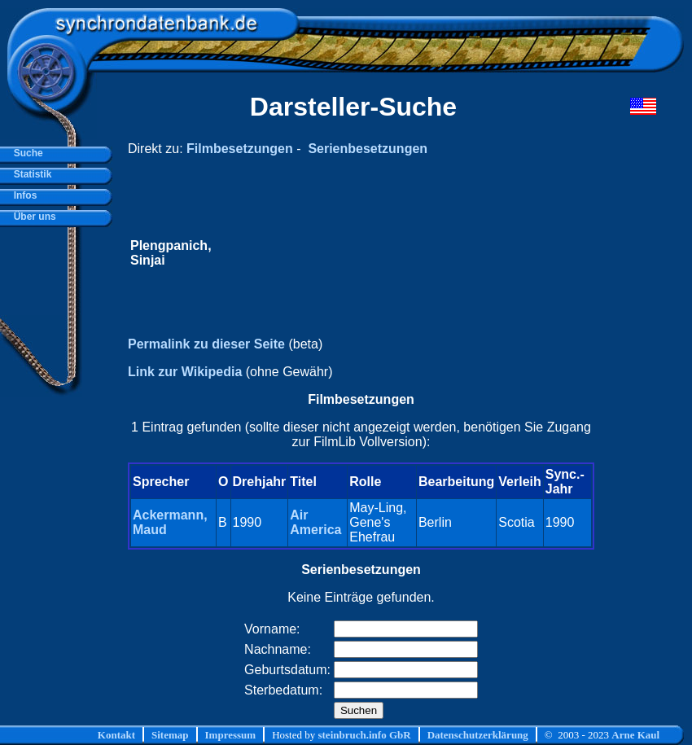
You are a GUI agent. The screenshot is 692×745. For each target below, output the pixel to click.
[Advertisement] (403, 253)
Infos (22, 195)
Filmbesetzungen (239, 149)
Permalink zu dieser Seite (206, 344)
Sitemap (170, 735)
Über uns (32, 216)
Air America (315, 522)
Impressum (230, 735)
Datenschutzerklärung (477, 735)
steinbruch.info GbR (364, 735)
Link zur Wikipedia (185, 372)
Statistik (29, 174)
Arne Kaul (635, 735)
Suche (25, 153)
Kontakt (116, 735)
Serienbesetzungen (367, 149)
